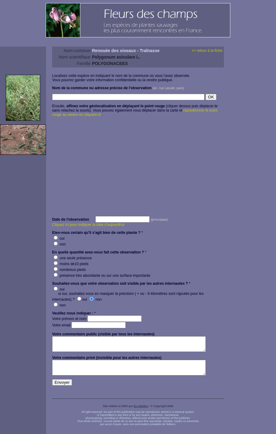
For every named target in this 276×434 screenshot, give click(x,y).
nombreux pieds (70, 270)
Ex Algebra (141, 411)
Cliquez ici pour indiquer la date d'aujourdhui (88, 225)
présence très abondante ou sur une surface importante (102, 275)
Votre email (89, 325)
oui (59, 238)
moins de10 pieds (71, 264)
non (60, 244)
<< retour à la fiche (207, 50)
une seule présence (73, 258)
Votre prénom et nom (97, 319)
